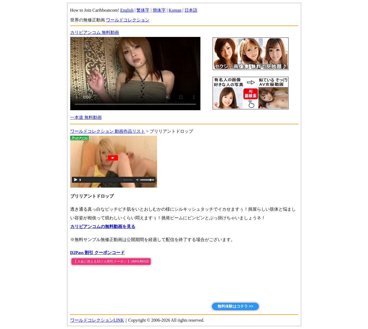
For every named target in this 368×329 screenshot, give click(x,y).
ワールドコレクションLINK (97, 320)
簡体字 (159, 10)
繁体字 (142, 10)
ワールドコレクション (127, 20)
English (126, 10)
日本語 (190, 10)
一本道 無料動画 (86, 117)
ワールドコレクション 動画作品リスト (107, 131)
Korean (175, 10)
